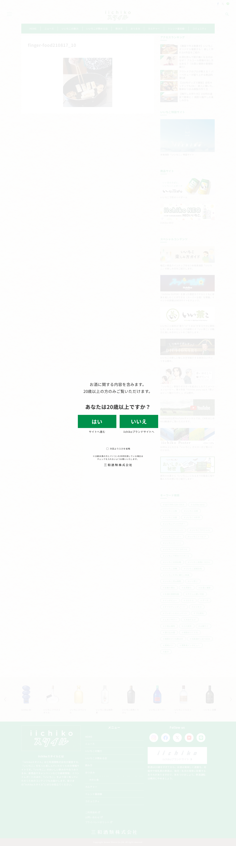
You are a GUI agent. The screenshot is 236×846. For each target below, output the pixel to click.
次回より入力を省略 (118, 448)
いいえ (139, 421)
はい (97, 421)
